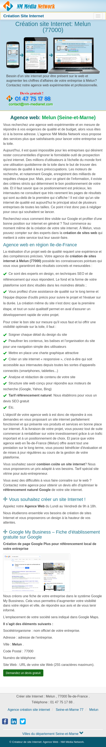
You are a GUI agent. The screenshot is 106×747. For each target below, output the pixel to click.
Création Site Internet (23, 16)
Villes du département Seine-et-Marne (53, 734)
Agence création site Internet (29, 6)
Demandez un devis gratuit (23, 673)
